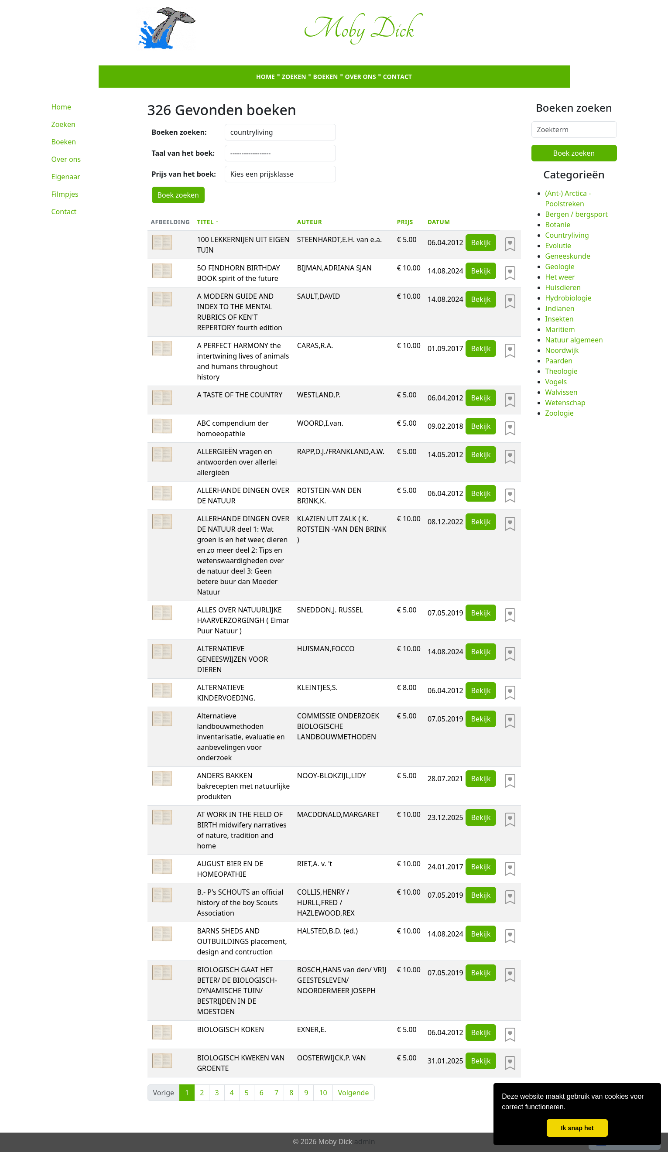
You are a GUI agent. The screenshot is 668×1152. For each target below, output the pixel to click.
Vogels (556, 381)
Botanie (558, 224)
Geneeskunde (567, 256)
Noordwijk (562, 350)
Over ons (360, 76)
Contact (397, 76)
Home (265, 76)
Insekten (559, 319)
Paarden (559, 361)
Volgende (353, 1092)
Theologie (561, 371)
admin (364, 1141)
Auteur (309, 222)
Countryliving (567, 235)
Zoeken (294, 76)
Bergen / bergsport (576, 214)
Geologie (560, 266)
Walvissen (561, 392)
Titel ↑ (208, 222)
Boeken (325, 76)
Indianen (560, 308)
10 (323, 1092)
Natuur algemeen (574, 340)
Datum (439, 222)
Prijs (405, 222)
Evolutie (558, 245)
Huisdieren (563, 287)
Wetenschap (565, 402)
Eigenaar (65, 176)
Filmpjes (65, 194)
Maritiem (560, 329)
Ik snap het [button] (577, 1128)
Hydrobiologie (568, 298)
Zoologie (559, 413)
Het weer (560, 277)
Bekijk (481, 242)
